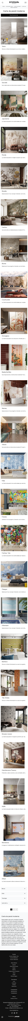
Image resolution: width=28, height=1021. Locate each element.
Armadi (14, 984)
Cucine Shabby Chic (14, 956)
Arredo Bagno (14, 976)
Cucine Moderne (14, 957)
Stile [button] (3, 893)
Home (3, 6)
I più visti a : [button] (5, 903)
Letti (14, 981)
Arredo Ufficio (14, 998)
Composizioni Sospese (14, 971)
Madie (14, 968)
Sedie (14, 974)
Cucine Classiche (14, 959)
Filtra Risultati (14, 15)
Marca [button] (3, 888)
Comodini (14, 983)
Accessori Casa (9, 6)
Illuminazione (14, 991)
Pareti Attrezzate (14, 966)
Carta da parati (17, 6)
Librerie (14, 964)
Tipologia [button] (4, 898)
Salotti (14, 969)
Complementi (14, 993)
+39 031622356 (14, 1006)
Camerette (14, 986)
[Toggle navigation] (25, 2)
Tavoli (14, 972)
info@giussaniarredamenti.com (16, 1008)
